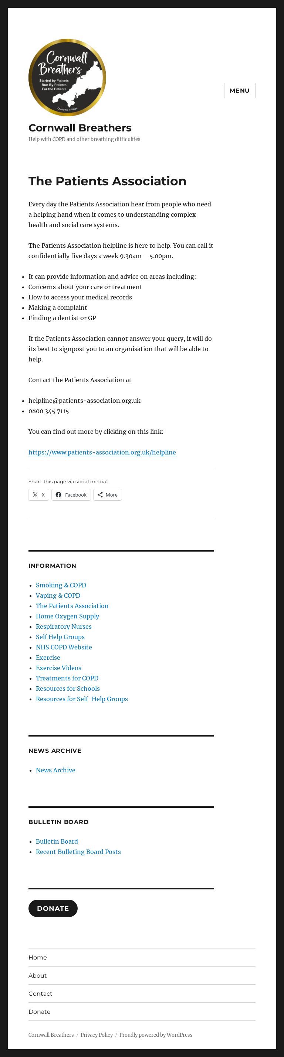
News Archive (55, 770)
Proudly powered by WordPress (156, 1035)
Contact (40, 993)
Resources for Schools (68, 688)
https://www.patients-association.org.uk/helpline (102, 452)
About (37, 975)
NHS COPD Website (64, 647)
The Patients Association (72, 606)
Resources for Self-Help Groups (82, 699)
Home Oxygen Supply (67, 616)
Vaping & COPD (58, 595)
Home (37, 957)
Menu (240, 90)
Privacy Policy (97, 1035)
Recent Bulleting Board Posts (78, 851)
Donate (39, 1011)
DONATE (53, 909)
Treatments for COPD (67, 678)
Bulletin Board (57, 841)
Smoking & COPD (61, 585)
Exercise (48, 657)
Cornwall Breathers (80, 127)
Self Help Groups (60, 637)
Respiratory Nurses (64, 626)
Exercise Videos (58, 668)
